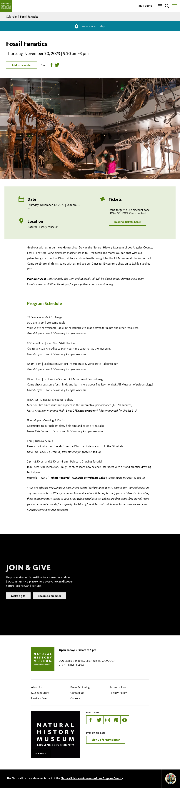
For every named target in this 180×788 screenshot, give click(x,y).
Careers (75, 698)
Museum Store (40, 692)
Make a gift (18, 601)
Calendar (11, 16)
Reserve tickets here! (127, 222)
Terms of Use (118, 687)
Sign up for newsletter (106, 740)
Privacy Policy (118, 692)
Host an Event (40, 698)
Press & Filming (80, 687)
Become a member (49, 601)
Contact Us (77, 692)
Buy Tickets (145, 6)
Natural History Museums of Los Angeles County (92, 778)
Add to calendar (21, 65)
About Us (37, 687)
